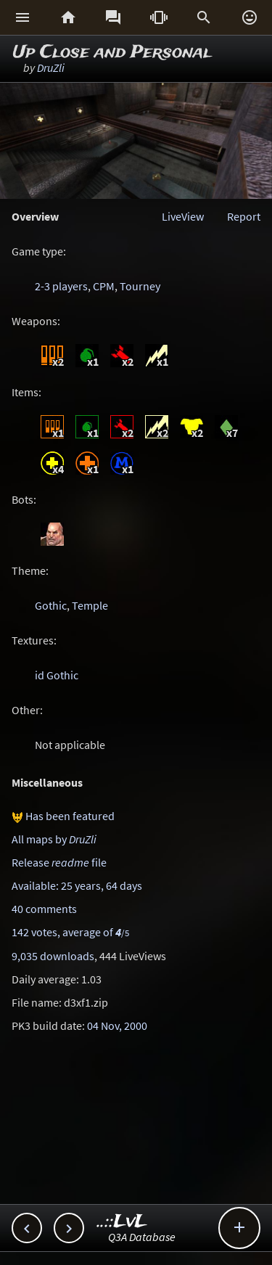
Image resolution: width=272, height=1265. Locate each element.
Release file (59, 862)
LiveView (183, 216)
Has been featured (70, 815)
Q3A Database (142, 1236)
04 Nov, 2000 (117, 1025)
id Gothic (56, 675)
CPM (104, 286)
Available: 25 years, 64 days (77, 885)
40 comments (44, 908)
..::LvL (122, 1222)
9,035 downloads (53, 956)
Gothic (51, 605)
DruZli (51, 67)
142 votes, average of (70, 932)
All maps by (54, 839)
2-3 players (61, 286)
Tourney (140, 286)
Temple (90, 605)
